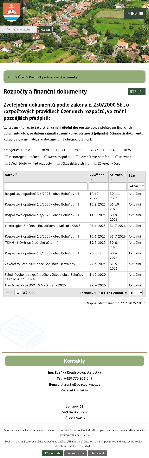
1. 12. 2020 (97, 274)
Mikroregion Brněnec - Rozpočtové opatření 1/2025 (43, 227)
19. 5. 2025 (97, 242)
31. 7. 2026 (118, 225)
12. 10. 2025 (94, 195)
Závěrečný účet (109, 163)
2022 (78, 150)
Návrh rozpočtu (59, 156)
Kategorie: (11, 149)
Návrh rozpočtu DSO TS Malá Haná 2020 (39, 285)
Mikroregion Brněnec (24, 156)
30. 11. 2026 (114, 195)
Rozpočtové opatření (94, 156)
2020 (45, 150)
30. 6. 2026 (114, 244)
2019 (29, 150)
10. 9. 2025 (97, 204)
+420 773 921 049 (78, 378)
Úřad (21, 77)
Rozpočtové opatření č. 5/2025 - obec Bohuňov (43, 204)
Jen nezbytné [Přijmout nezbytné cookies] (75, 453)
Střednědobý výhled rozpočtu (30, 163)
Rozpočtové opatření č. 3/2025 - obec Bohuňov (43, 236)
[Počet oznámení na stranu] (136, 292)
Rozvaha (125, 156)
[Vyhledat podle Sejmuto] (118, 186)
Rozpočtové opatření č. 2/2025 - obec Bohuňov (43, 253)
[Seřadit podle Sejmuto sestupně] (112, 179)
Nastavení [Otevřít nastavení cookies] (97, 453)
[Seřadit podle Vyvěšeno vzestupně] (91, 178)
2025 (127, 150)
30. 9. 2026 (114, 217)
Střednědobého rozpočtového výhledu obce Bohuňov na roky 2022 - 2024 (44, 276)
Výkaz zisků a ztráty (75, 163)
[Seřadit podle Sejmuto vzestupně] (112, 178)
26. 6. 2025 (97, 225)
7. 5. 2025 (96, 253)
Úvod (10, 77)
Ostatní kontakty (74, 390)
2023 (94, 150)
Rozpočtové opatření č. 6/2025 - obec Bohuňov (43, 193)
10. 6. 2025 (97, 236)
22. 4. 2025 (97, 264)
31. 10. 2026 (114, 206)
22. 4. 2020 (97, 285)
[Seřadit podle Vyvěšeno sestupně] (91, 179)
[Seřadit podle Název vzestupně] (16, 173)
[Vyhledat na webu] (18, 29)
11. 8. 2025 (97, 215)
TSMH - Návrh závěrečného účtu (32, 242)
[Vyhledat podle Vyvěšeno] (98, 186)
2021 (61, 150)
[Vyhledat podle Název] (45, 186)
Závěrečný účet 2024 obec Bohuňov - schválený (43, 264)
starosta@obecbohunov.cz (80, 384)
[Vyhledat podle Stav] (136, 185)
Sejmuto (116, 175)
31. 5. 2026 (114, 266)
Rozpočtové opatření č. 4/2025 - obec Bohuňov (43, 215)
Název (9, 175)
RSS (136, 91)
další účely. (83, 434)
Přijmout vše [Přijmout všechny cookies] (53, 453)
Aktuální (135, 193)
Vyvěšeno (96, 175)
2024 (110, 150)
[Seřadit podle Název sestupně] (16, 175)
